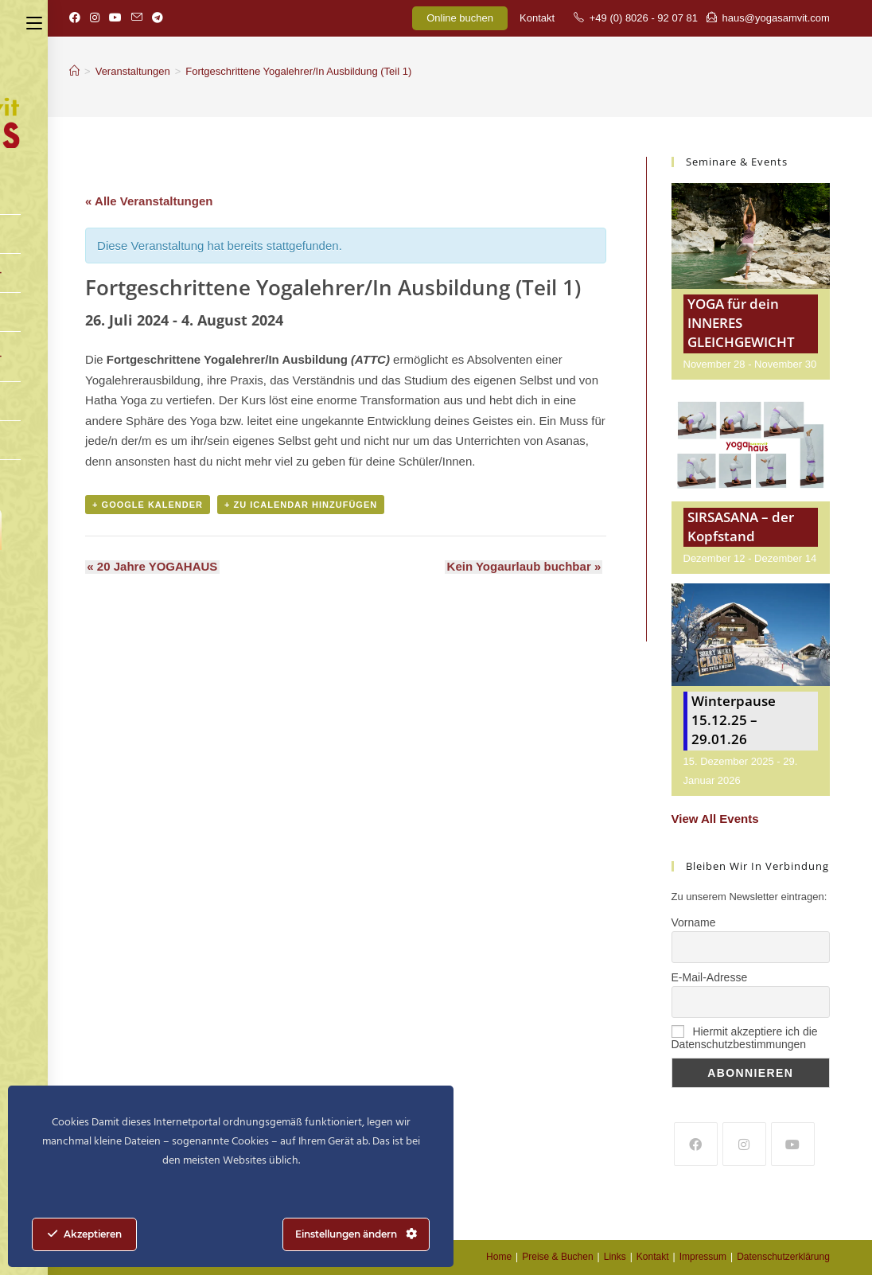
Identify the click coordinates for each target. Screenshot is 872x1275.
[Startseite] (74, 71)
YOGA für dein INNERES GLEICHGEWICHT (741, 322)
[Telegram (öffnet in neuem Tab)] (157, 18)
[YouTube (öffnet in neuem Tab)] (115, 18)
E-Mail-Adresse (710, 977)
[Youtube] (793, 1144)
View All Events (715, 818)
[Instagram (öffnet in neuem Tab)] (94, 18)
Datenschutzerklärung (783, 1256)
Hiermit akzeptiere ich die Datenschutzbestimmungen (745, 1038)
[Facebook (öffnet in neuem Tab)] (77, 18)
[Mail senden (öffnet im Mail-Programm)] (137, 18)
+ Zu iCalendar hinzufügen (300, 505)
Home (499, 1256)
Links (615, 1256)
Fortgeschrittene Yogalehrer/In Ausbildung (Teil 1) (298, 71)
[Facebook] (696, 1144)
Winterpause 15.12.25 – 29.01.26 (733, 720)
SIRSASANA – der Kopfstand (740, 526)
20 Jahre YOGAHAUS (150, 567)
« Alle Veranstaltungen (148, 201)
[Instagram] (744, 1144)
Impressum (702, 1256)
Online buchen (459, 18)
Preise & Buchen (557, 1256)
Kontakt (537, 18)
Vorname (694, 922)
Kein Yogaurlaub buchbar (526, 567)
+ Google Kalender (147, 505)
